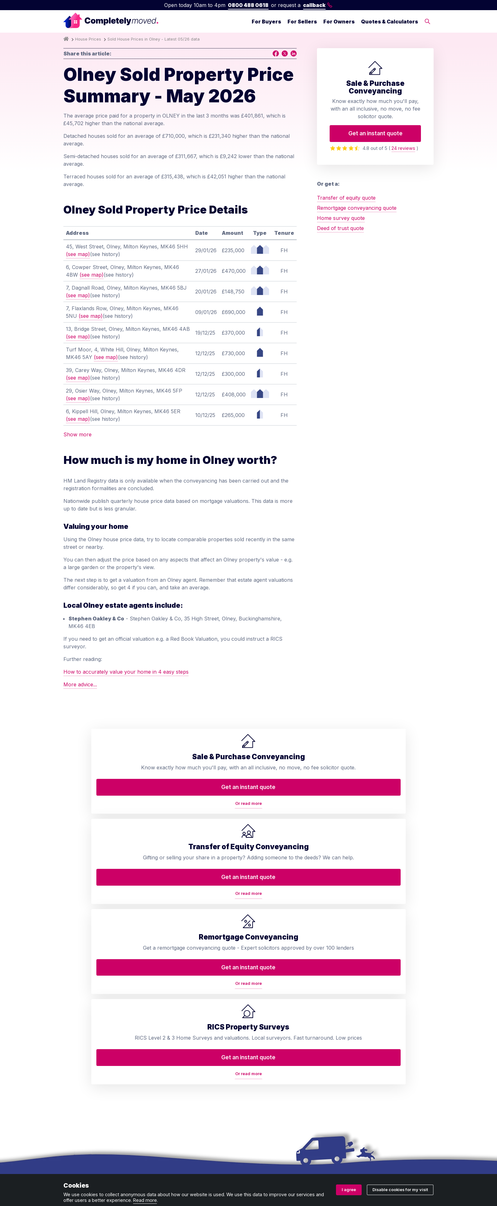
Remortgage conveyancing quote (357, 208)
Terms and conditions (89, 1167)
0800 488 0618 (248, 5)
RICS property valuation (189, 1019)
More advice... (80, 684)
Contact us (270, 981)
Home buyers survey (185, 994)
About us (268, 968)
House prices (273, 1065)
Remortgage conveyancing (192, 1032)
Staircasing (173, 1095)
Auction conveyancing (187, 1057)
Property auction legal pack (193, 1045)
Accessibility (271, 1077)
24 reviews (403, 148)
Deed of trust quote (340, 228)
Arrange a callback (280, 994)
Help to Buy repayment (188, 1070)
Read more (145, 1200)
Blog (262, 1007)
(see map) (78, 254)
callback (317, 5)
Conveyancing (177, 968)
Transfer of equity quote (346, 198)
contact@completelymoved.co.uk (394, 1052)
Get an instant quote (375, 133)
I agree (349, 1189)
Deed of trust (176, 1007)
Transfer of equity (181, 981)
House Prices (88, 39)
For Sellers (302, 21)
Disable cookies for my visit (400, 1189)
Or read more (107, 826)
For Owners (339, 21)
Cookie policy (275, 1167)
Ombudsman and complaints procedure (206, 1167)
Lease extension (179, 1083)
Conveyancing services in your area (294, 1048)
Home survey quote (341, 218)
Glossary (267, 1032)
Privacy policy (137, 1167)
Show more (77, 434)
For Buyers (266, 21)
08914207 (249, 1146)
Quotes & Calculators (389, 21)
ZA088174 (344, 1146)
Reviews (267, 1019)
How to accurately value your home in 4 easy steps (126, 672)
